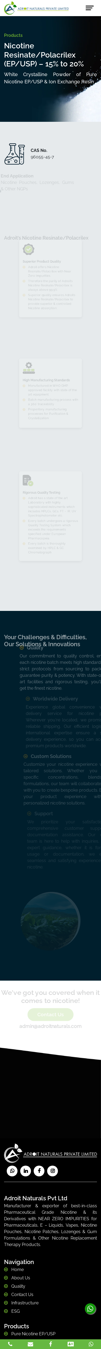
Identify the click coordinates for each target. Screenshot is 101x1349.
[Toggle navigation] (89, 7)
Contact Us (50, 1014)
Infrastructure (24, 1302)
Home (17, 1269)
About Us (20, 1277)
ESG (15, 1311)
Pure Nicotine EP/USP (32, 1333)
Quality (17, 1286)
